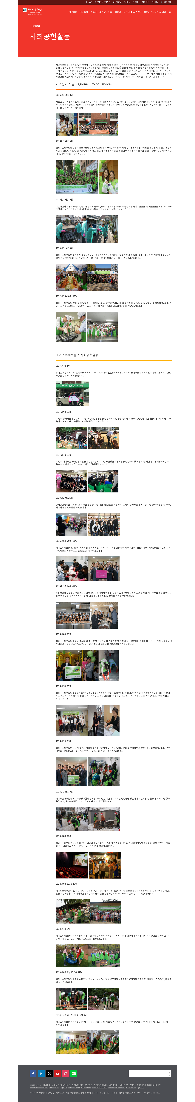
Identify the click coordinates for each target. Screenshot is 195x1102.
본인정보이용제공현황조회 (39, 1088)
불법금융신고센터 (74, 1088)
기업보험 (84, 12)
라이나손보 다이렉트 (102, 2)
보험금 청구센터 (122, 12)
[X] (49, 1073)
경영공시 (133, 1085)
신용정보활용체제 (77, 1085)
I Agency (64, 1088)
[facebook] (33, 1073)
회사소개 (89, 2)
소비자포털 (117, 2)
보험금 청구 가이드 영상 (155, 12)
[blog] (73, 1073)
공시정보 (127, 2)
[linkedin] (41, 1073)
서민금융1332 (86, 1088)
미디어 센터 (145, 2)
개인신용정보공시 (102, 1085)
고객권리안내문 (89, 1085)
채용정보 (155, 2)
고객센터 (137, 12)
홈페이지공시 (141, 1085)
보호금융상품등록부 (154, 1085)
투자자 (135, 2)
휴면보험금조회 (54, 1088)
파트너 (94, 12)
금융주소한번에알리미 (99, 1088)
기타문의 (167, 2)
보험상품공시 (113, 1085)
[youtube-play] (57, 1073)
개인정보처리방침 (64, 1085)
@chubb (141, 1088)
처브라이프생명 (131, 1088)
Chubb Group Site (50, 1085)
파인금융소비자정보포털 (116, 1088)
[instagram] (65, 1073)
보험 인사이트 (105, 12)
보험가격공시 (124, 1085)
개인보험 (73, 12)
